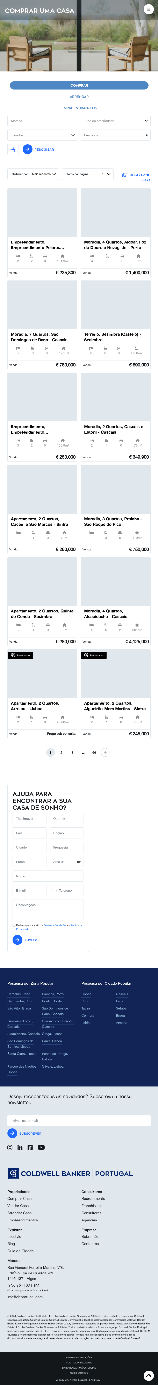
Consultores (91, 1213)
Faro (119, 1001)
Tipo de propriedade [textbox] (99, 121)
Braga (120, 1015)
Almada (121, 1022)
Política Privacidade (79, 1363)
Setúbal (121, 1008)
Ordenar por (20, 174)
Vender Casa (18, 1206)
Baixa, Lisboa (52, 1041)
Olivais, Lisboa (53, 1066)
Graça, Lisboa (52, 1034)
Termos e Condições (55, 925)
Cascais (122, 994)
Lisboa (86, 994)
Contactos (90, 1243)
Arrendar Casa (19, 1213)
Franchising (91, 1206)
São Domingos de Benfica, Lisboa (20, 1043)
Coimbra (87, 1015)
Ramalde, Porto (18, 994)
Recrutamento (93, 1198)
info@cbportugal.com (25, 1297)
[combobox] (116, 120)
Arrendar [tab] (79, 97)
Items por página (77, 174)
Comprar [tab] (79, 85)
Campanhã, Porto (20, 1001)
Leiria (85, 1022)
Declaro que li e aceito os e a (49, 927)
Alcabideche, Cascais (23, 1034)
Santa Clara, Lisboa (21, 1053)
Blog (11, 1243)
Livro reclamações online (79, 1368)
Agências (89, 1220)
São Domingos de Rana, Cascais (55, 1011)
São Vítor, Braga (19, 1008)
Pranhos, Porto (53, 994)
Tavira (85, 1008)
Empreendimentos (22, 1220)
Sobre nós (90, 1236)
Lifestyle (14, 1236)
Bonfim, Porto (52, 1001)
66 (94, 752)
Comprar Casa (19, 1198)
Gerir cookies (79, 1373)
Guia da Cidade (20, 1251)
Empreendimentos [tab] (79, 108)
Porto (85, 1001)
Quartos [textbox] (17, 135)
